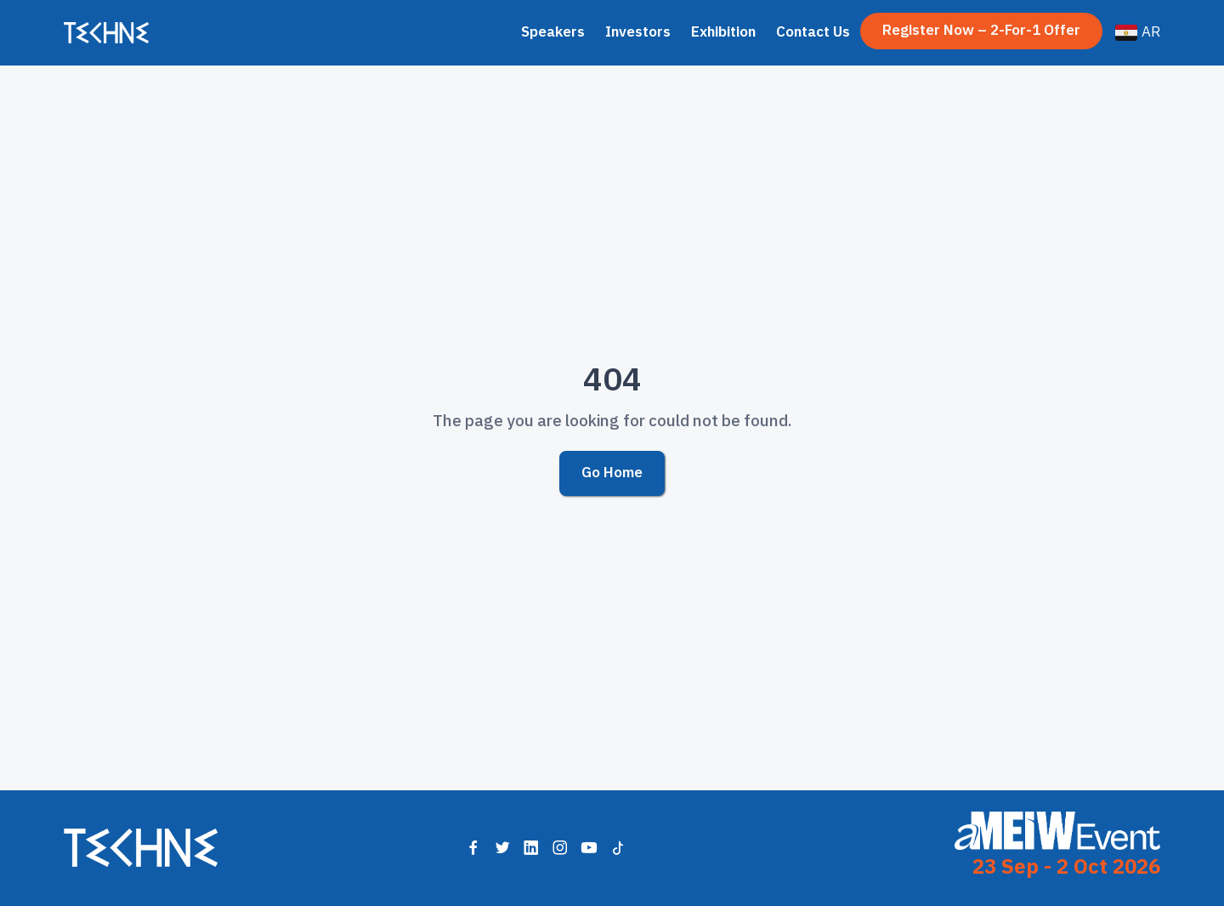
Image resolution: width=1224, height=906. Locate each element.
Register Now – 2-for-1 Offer (981, 30)
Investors (638, 32)
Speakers (553, 32)
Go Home (612, 472)
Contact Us (813, 32)
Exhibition (723, 32)
